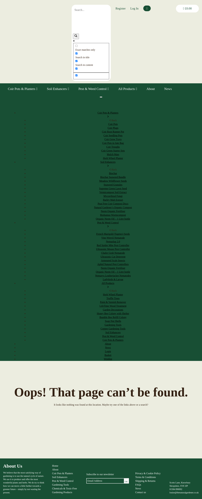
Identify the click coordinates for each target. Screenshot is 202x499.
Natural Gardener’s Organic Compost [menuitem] (113, 207)
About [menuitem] (108, 343)
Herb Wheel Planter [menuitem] (113, 158)
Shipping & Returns (145, 481)
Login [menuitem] (108, 351)
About (150, 89)
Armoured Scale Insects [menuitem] (113, 260)
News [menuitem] (108, 347)
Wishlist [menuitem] (108, 359)
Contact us (140, 492)
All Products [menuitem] (108, 285)
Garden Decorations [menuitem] (113, 309)
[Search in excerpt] (76, 69)
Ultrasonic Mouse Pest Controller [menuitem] (113, 249)
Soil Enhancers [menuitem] (108, 164)
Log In (134, 8)
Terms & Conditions (145, 477)
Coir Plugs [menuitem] (113, 128)
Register (121, 8)
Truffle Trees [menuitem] (112, 298)
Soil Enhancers (58, 88)
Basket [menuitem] (107, 355)
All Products (127, 88)
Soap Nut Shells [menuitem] (113, 321)
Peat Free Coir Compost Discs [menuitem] (113, 203)
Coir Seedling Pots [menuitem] (113, 135)
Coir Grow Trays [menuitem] (113, 139)
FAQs (138, 484)
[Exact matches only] (76, 46)
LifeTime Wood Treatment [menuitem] (113, 306)
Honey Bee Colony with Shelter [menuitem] (113, 313)
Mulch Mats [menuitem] (113, 154)
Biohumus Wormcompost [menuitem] (113, 215)
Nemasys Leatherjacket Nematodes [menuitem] (113, 275)
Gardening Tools (60, 484)
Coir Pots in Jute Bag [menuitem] (113, 143)
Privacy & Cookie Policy (147, 473)
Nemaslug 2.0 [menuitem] (113, 241)
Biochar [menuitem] (113, 173)
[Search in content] (76, 61)
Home (55, 465)
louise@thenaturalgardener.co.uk (184, 492)
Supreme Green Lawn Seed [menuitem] (113, 188)
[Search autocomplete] (91, 21)
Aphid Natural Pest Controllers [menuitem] (113, 264)
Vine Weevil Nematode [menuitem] (113, 237)
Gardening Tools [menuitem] (113, 325)
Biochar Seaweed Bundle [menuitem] (113, 177)
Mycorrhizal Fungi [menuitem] (113, 196)
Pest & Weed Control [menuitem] (108, 224)
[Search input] (91, 10)
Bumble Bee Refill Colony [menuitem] (112, 317)
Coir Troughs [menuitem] (113, 147)
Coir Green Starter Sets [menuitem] (113, 150)
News (168, 89)
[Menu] (101, 97)
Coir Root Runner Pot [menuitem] (113, 131)
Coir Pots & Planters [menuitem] (108, 115)
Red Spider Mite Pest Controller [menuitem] (113, 245)
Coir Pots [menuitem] (113, 124)
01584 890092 (175, 489)
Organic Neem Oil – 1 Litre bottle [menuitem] (113, 218)
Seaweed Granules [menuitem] (113, 184)
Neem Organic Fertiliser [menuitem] (113, 211)
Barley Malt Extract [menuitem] (113, 200)
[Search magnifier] (76, 36)
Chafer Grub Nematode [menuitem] (113, 253)
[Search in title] (76, 53)
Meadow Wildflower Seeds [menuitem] (113, 181)
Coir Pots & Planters (22, 88)
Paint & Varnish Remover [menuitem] (113, 302)
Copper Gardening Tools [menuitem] (113, 328)
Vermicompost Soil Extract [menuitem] (113, 192)
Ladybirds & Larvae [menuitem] (113, 279)
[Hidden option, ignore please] (76, 75)
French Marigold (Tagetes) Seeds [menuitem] (113, 234)
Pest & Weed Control (93, 88)
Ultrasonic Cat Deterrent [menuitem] (113, 256)
